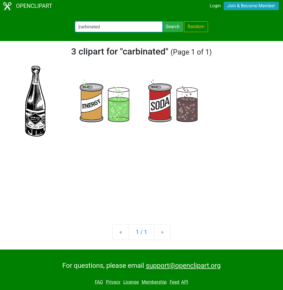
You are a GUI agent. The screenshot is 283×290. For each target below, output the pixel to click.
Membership (154, 282)
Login (215, 5)
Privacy (113, 282)
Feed (175, 282)
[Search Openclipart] (118, 26)
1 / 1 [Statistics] (141, 232)
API (184, 282)
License (131, 282)
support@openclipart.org (183, 265)
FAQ (99, 282)
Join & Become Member (251, 5)
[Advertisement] (141, 176)
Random (196, 26)
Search (173, 26)
